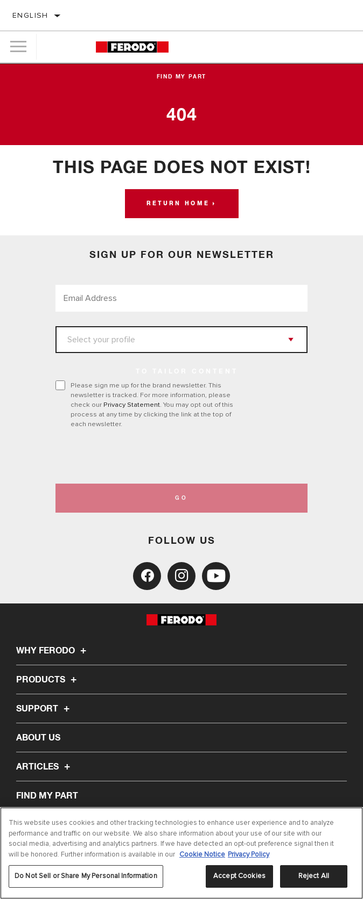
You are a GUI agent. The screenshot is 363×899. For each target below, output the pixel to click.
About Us (38, 737)
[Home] (132, 47)
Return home (178, 203)
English (30, 15)
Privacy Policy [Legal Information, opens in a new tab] (248, 854)
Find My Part (182, 77)
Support (44, 708)
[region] (181, 853)
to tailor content (187, 372)
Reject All (313, 876)
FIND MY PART (47, 796)
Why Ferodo (52, 650)
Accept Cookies (239, 876)
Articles (44, 767)
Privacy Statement (131, 404)
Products (48, 679)
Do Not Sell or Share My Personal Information (86, 876)
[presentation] (145, 456)
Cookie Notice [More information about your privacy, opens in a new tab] (202, 854)
